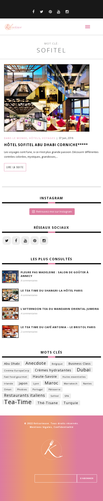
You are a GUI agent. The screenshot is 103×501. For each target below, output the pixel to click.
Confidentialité (63, 427)
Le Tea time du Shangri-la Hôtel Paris (52, 290)
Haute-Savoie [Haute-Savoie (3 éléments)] (45, 376)
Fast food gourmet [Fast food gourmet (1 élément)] (15, 376)
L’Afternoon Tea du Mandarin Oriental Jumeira (60, 309)
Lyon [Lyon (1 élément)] (36, 383)
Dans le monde (15, 138)
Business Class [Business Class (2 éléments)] (79, 363)
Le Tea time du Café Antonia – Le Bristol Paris (58, 327)
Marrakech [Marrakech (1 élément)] (71, 383)
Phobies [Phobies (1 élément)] (22, 389)
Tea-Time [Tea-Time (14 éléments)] (18, 401)
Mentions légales (41, 427)
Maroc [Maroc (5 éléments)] (51, 382)
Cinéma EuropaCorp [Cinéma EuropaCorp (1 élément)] (16, 370)
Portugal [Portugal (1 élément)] (38, 389)
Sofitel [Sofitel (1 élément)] (55, 396)
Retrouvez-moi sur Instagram (52, 211)
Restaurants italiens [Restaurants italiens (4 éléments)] (24, 395)
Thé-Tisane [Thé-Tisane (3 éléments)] (47, 402)
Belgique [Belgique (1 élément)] (57, 363)
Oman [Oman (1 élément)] (8, 389)
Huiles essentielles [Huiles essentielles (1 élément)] (74, 376)
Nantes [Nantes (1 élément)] (87, 383)
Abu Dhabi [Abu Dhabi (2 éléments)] (12, 363)
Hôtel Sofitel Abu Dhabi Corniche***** (46, 144)
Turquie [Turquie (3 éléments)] (71, 402)
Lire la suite (15, 167)
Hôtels (34, 138)
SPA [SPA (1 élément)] (67, 396)
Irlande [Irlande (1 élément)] (8, 383)
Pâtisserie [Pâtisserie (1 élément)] (55, 389)
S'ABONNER (86, 478)
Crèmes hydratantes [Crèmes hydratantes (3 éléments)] (53, 370)
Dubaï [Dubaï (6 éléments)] (84, 369)
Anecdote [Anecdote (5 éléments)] (35, 363)
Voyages (48, 138)
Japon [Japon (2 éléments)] (23, 383)
